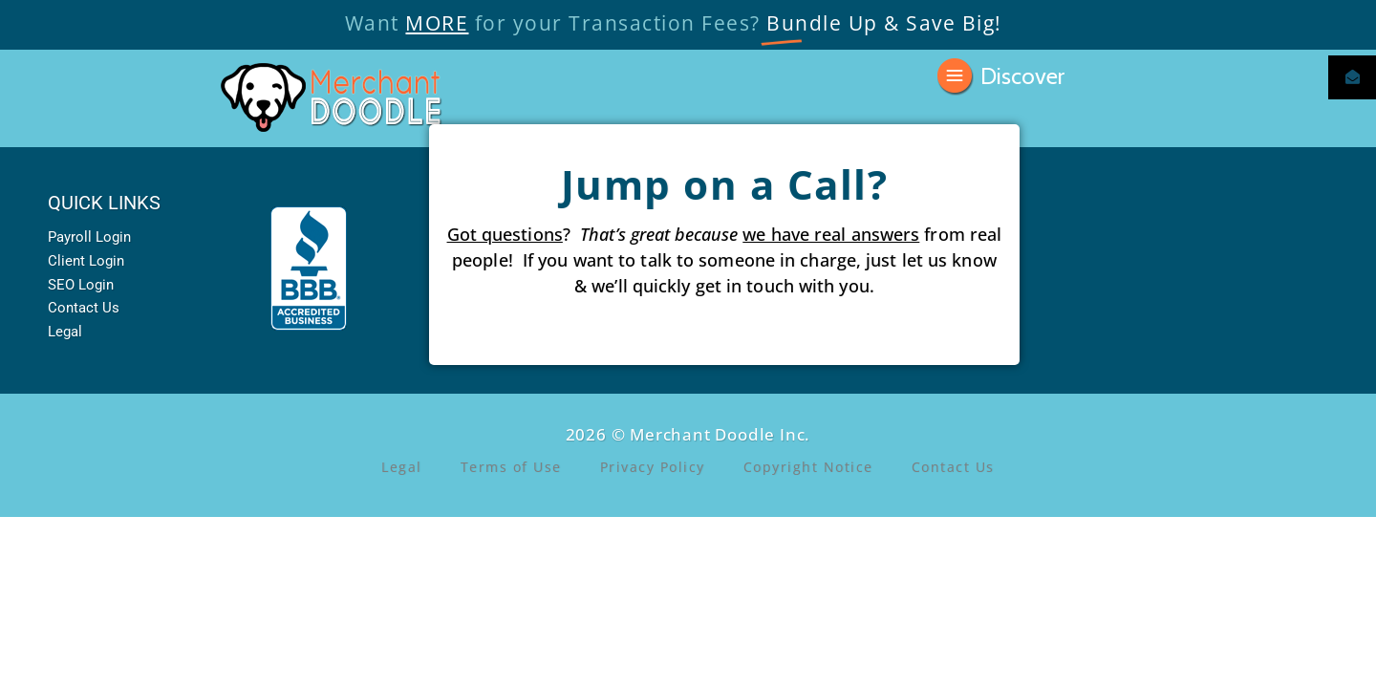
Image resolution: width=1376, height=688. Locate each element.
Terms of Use (511, 467)
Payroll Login (89, 237)
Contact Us (83, 307)
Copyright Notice (808, 467)
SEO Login (81, 284)
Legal (65, 331)
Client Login (86, 260)
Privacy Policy (652, 467)
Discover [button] (1022, 74)
